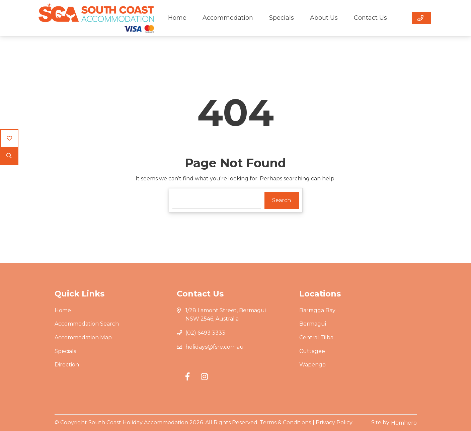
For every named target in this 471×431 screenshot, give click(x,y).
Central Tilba (316, 337)
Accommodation (228, 17)
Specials (281, 17)
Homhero (404, 423)
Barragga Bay (317, 310)
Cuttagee (312, 351)
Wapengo (312, 364)
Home (177, 17)
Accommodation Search (87, 324)
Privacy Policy (334, 422)
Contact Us (370, 17)
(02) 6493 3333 (205, 333)
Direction (67, 364)
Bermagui (312, 324)
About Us (324, 17)
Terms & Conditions (285, 422)
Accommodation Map (83, 337)
